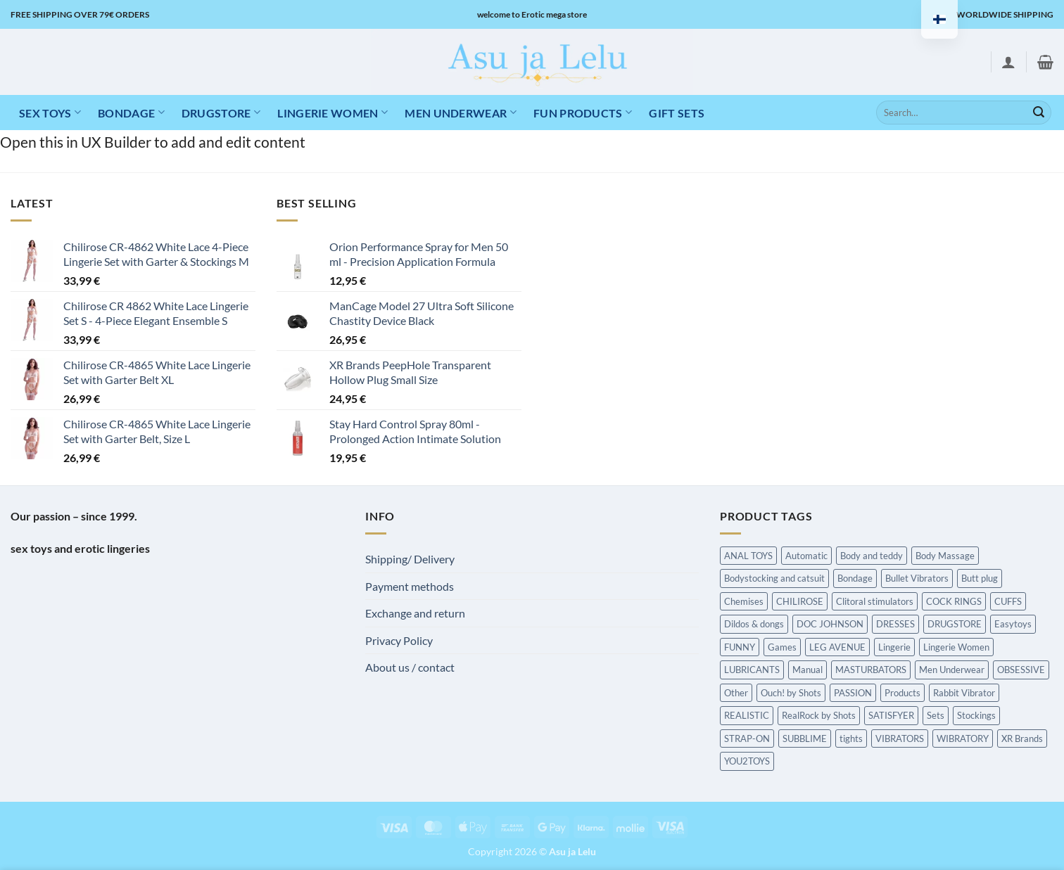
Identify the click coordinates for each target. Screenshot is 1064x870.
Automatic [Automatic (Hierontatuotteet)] (806, 555)
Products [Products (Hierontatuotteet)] (902, 692)
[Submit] (1039, 112)
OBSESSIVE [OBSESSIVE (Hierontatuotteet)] (1021, 669)
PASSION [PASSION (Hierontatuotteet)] (853, 692)
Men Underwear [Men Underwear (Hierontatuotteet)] (951, 669)
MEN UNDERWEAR (461, 112)
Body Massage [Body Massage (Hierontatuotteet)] (945, 555)
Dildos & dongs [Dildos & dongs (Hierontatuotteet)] (754, 623)
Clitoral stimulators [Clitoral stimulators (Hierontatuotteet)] (874, 601)
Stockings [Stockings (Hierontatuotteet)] (976, 715)
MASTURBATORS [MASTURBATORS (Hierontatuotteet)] (870, 669)
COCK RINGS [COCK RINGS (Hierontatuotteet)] (954, 601)
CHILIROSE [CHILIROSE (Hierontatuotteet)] (799, 601)
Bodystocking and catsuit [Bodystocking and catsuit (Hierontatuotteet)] (774, 578)
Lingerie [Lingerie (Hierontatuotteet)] (894, 647)
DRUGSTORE (221, 112)
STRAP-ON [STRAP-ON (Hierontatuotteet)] (747, 738)
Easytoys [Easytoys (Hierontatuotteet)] (1013, 623)
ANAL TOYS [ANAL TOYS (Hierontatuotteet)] (748, 555)
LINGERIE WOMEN (332, 112)
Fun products (582, 112)
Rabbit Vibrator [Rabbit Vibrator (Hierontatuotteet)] (964, 692)
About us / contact (410, 667)
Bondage (131, 112)
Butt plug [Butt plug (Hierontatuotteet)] (979, 578)
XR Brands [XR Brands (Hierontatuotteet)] (1022, 738)
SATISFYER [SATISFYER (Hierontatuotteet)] (891, 715)
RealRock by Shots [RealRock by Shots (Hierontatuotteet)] (819, 715)
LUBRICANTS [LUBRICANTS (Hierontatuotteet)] (752, 669)
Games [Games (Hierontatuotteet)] (782, 647)
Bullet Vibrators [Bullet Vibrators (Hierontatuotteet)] (917, 578)
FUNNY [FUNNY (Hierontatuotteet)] (739, 647)
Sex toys (50, 112)
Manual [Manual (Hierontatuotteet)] (807, 669)
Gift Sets (676, 113)
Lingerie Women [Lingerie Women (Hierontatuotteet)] (956, 647)
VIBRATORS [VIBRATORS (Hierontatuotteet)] (899, 738)
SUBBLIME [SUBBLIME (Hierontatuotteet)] (805, 738)
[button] (1008, 61)
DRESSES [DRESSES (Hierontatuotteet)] (895, 623)
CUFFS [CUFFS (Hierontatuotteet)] (1008, 601)
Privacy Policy (399, 640)
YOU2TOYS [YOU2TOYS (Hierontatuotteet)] (747, 761)
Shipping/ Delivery (410, 558)
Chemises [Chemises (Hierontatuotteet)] (744, 601)
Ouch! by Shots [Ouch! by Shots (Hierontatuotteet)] (791, 692)
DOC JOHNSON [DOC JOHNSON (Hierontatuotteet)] (830, 623)
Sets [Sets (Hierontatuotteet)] (935, 715)
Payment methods (409, 586)
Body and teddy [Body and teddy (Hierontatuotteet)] (871, 555)
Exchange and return (415, 613)
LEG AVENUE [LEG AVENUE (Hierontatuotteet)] (837, 647)
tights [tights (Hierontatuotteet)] (851, 738)
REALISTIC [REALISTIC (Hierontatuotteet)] (746, 715)
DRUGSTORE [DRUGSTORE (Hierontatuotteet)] (954, 623)
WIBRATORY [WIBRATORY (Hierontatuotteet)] (963, 738)
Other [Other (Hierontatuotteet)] (736, 692)
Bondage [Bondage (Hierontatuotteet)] (855, 578)
